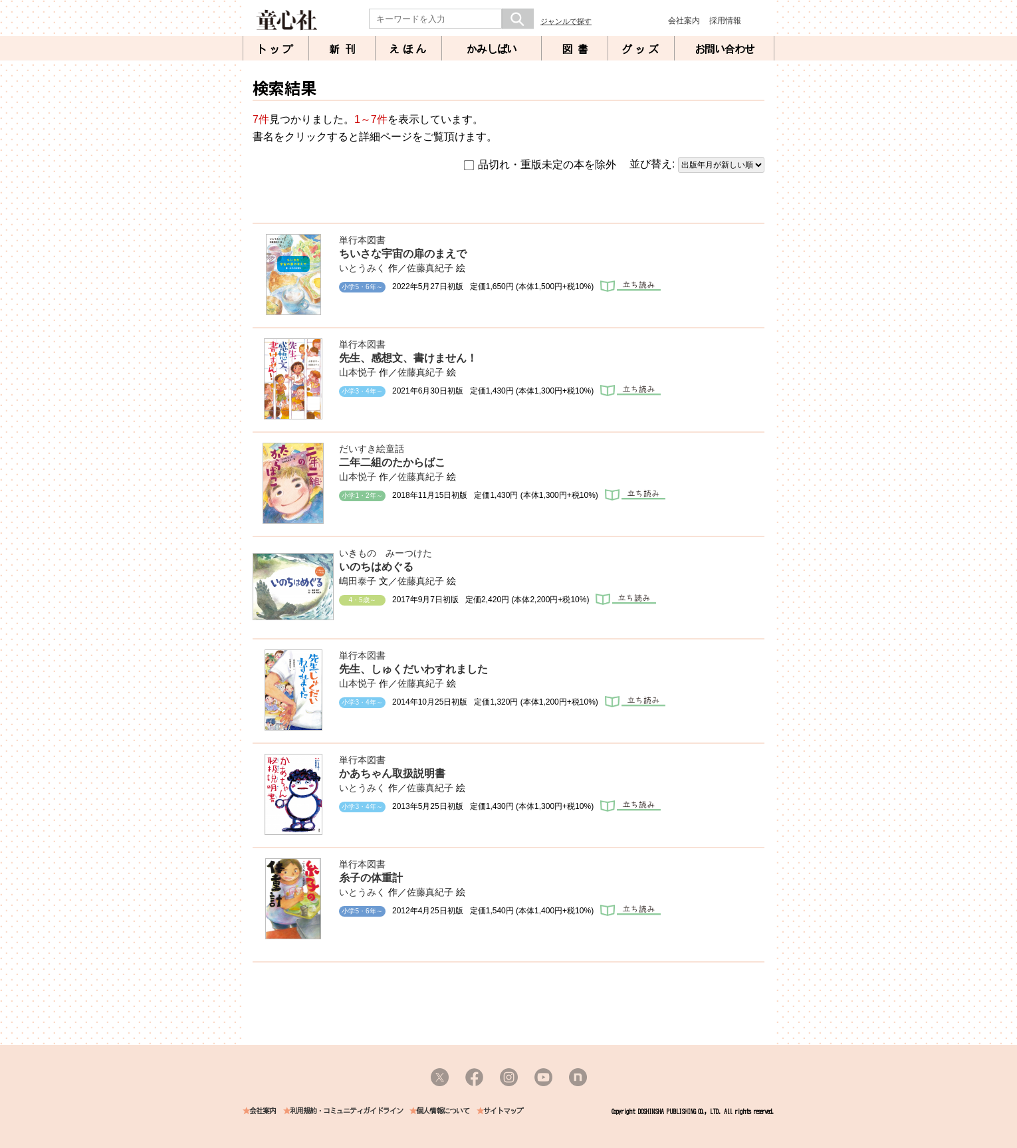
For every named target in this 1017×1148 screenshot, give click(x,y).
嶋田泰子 (357, 581)
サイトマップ (503, 1111)
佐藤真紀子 (430, 268)
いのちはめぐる (376, 566)
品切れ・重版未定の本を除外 (540, 165)
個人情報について (442, 1111)
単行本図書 (362, 240)
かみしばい (491, 49)
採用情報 (725, 20)
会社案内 (684, 20)
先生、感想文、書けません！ (408, 358)
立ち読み (630, 286)
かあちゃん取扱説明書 (392, 773)
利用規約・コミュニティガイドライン (346, 1111)
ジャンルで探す (566, 21)
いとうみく (362, 268)
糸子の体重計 (371, 877)
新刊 (345, 49)
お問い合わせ (724, 49)
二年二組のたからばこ (392, 462)
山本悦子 (357, 372)
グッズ (641, 49)
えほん (409, 49)
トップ (276, 49)
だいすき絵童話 (371, 448)
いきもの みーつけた (385, 553)
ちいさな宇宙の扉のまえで (403, 253)
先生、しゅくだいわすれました (413, 669)
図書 (578, 49)
